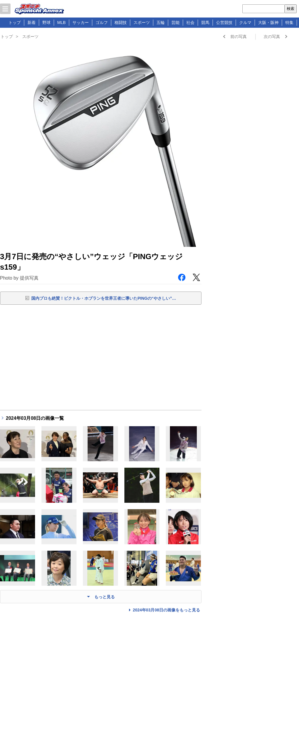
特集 (289, 22)
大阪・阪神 (268, 22)
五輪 (161, 22)
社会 (190, 22)
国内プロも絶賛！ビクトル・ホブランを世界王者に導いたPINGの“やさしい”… (103, 298)
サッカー (80, 22)
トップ (14, 22)
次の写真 (272, 36)
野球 (46, 22)
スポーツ (141, 22)
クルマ (245, 22)
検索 (290, 8)
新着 (31, 22)
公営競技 (224, 22)
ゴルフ (101, 22)
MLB (61, 22)
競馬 (205, 22)
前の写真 (238, 36)
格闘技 (120, 22)
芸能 (175, 22)
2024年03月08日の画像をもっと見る (166, 610)
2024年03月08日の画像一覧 (35, 418)
